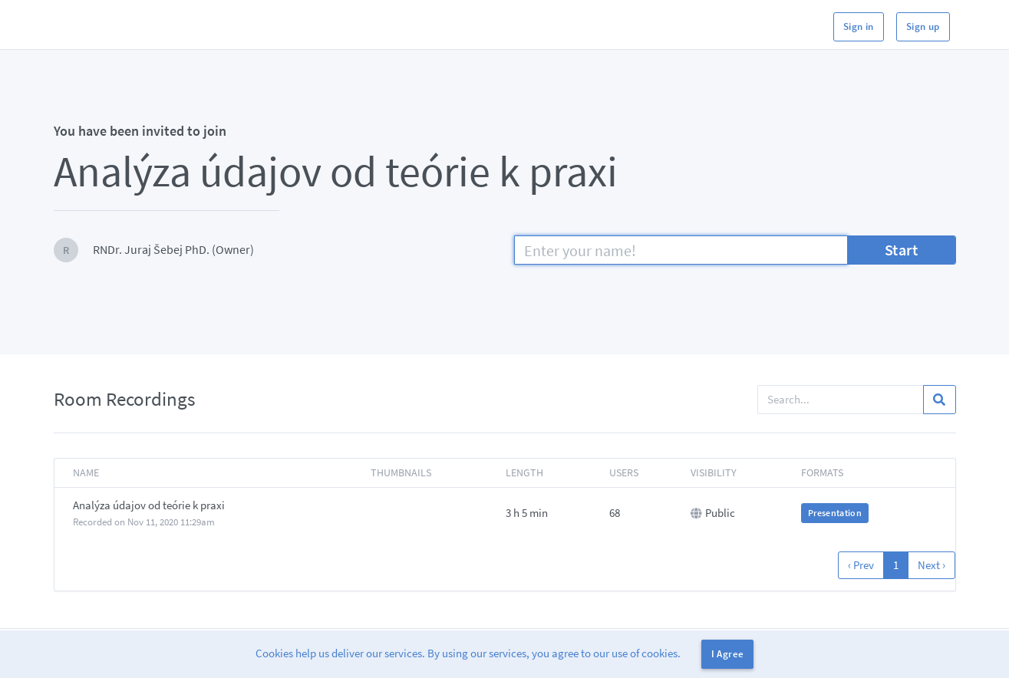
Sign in (858, 26)
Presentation (835, 512)
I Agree (727, 653)
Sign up (923, 26)
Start (901, 249)
